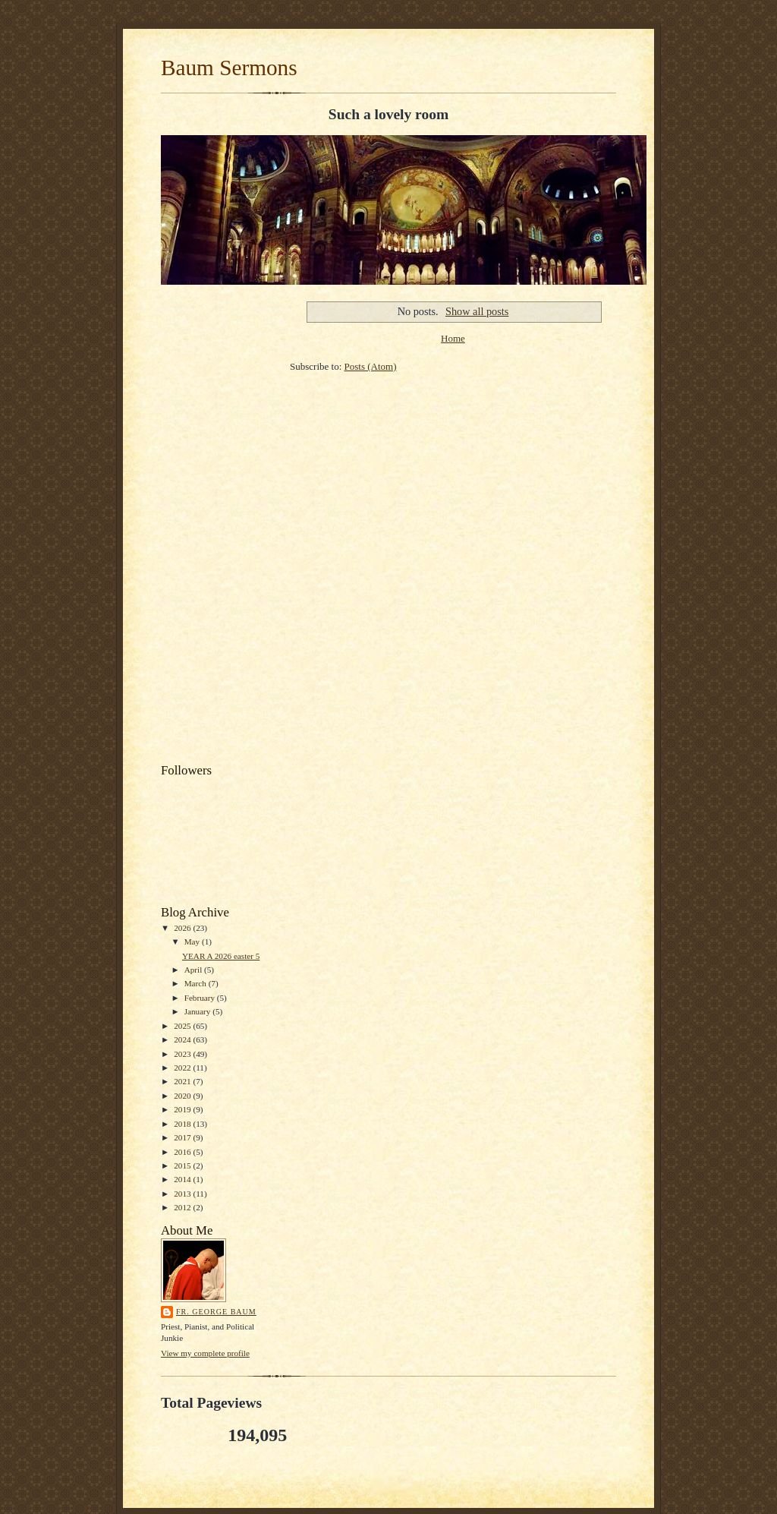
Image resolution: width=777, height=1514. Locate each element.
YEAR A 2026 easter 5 (221, 955)
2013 (183, 1193)
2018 (183, 1123)
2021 (183, 1081)
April (194, 969)
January (198, 1011)
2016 (183, 1151)
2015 (183, 1165)
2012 (183, 1207)
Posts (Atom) (370, 366)
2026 (183, 927)
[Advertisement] (218, 526)
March (196, 983)
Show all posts (476, 311)
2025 (183, 1025)
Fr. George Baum (216, 1311)
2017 (183, 1137)
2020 (183, 1095)
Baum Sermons (229, 67)
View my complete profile (205, 1353)
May (193, 941)
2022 (183, 1067)
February (200, 997)
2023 (183, 1053)
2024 (183, 1039)
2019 (183, 1109)
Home (453, 338)
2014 (183, 1179)
